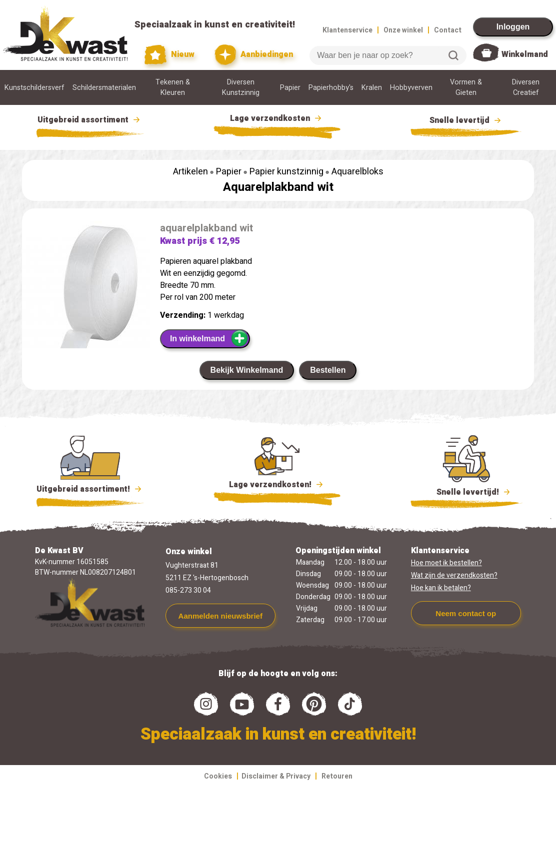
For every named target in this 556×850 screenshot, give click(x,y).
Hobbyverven (411, 87)
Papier (290, 87)
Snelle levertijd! (466, 491)
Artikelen (190, 171)
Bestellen (328, 370)
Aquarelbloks (358, 171)
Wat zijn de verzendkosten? (454, 575)
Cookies (218, 776)
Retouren (337, 776)
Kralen (372, 87)
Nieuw (169, 54)
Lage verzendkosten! (277, 486)
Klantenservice (347, 30)
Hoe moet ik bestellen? (446, 563)
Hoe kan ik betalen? (441, 588)
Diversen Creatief (526, 87)
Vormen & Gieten (466, 87)
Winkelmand (525, 54)
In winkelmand (209, 338)
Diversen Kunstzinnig (241, 87)
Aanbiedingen (253, 54)
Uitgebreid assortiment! (90, 489)
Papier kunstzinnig (287, 171)
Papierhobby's (331, 87)
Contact (448, 30)
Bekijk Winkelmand (247, 370)
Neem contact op (466, 613)
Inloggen (513, 26)
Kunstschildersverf (34, 87)
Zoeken (454, 55)
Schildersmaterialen (104, 87)
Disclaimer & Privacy (276, 776)
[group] (86, 307)
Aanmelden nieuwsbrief (220, 616)
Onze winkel (403, 30)
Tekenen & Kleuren (173, 87)
